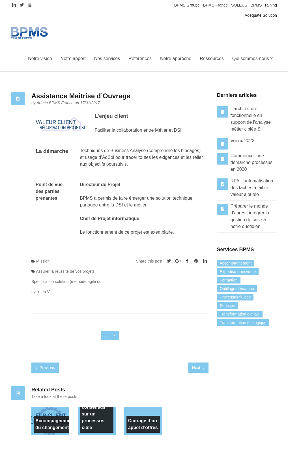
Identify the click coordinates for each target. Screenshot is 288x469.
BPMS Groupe (187, 5)
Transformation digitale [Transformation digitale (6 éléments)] (240, 314)
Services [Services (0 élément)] (227, 305)
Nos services (107, 58)
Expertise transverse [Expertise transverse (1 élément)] (238, 271)
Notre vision (40, 58)
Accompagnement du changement (55, 424)
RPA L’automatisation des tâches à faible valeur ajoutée (252, 187)
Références (140, 58)
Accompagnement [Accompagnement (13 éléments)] (236, 263)
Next (198, 367)
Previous (45, 367)
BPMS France (215, 5)
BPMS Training (264, 5)
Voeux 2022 (243, 140)
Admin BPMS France (55, 103)
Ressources (211, 58)
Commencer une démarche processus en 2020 (252, 162)
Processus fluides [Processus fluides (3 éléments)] (235, 297)
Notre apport (73, 58)
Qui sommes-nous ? (252, 58)
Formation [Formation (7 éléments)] (229, 280)
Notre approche (175, 58)
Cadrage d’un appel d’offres (143, 424)
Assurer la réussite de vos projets (65, 271)
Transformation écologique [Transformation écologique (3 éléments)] (243, 322)
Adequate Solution (261, 15)
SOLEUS (239, 5)
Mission (43, 261)
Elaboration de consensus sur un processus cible (94, 410)
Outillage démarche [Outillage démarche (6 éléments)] (237, 288)
